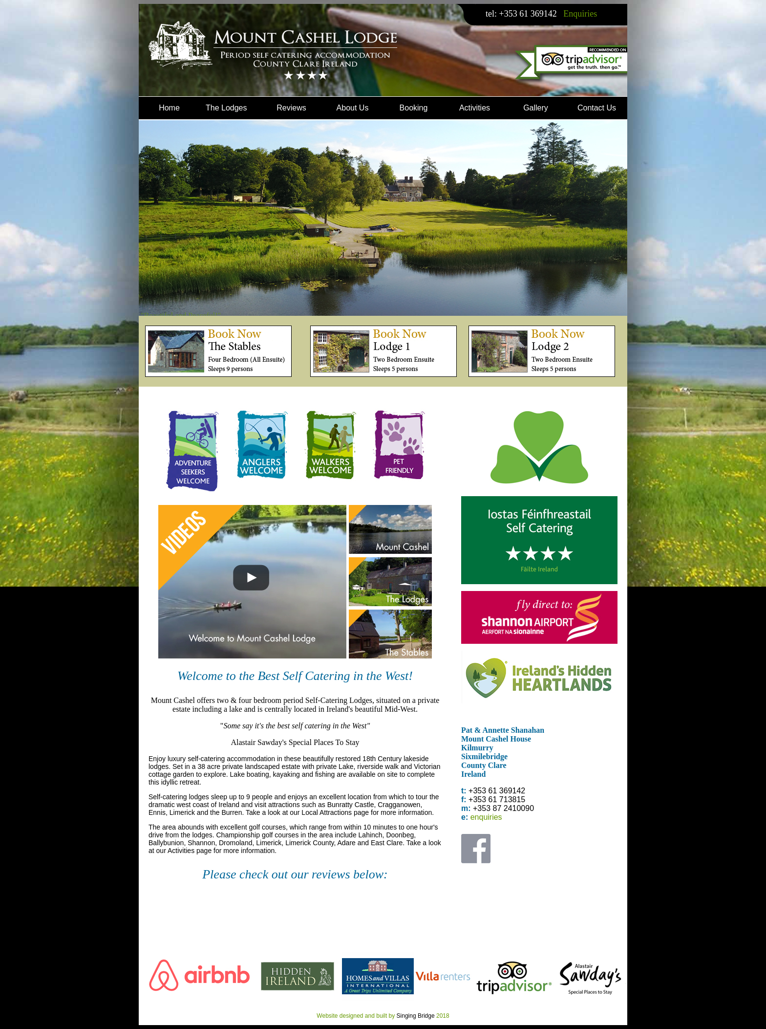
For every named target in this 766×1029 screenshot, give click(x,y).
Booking (414, 108)
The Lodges (226, 108)
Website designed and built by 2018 (383, 1015)
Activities (474, 108)
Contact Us (596, 108)
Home (169, 108)
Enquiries (579, 14)
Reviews (291, 108)
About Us (353, 108)
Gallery (535, 108)
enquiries (486, 817)
